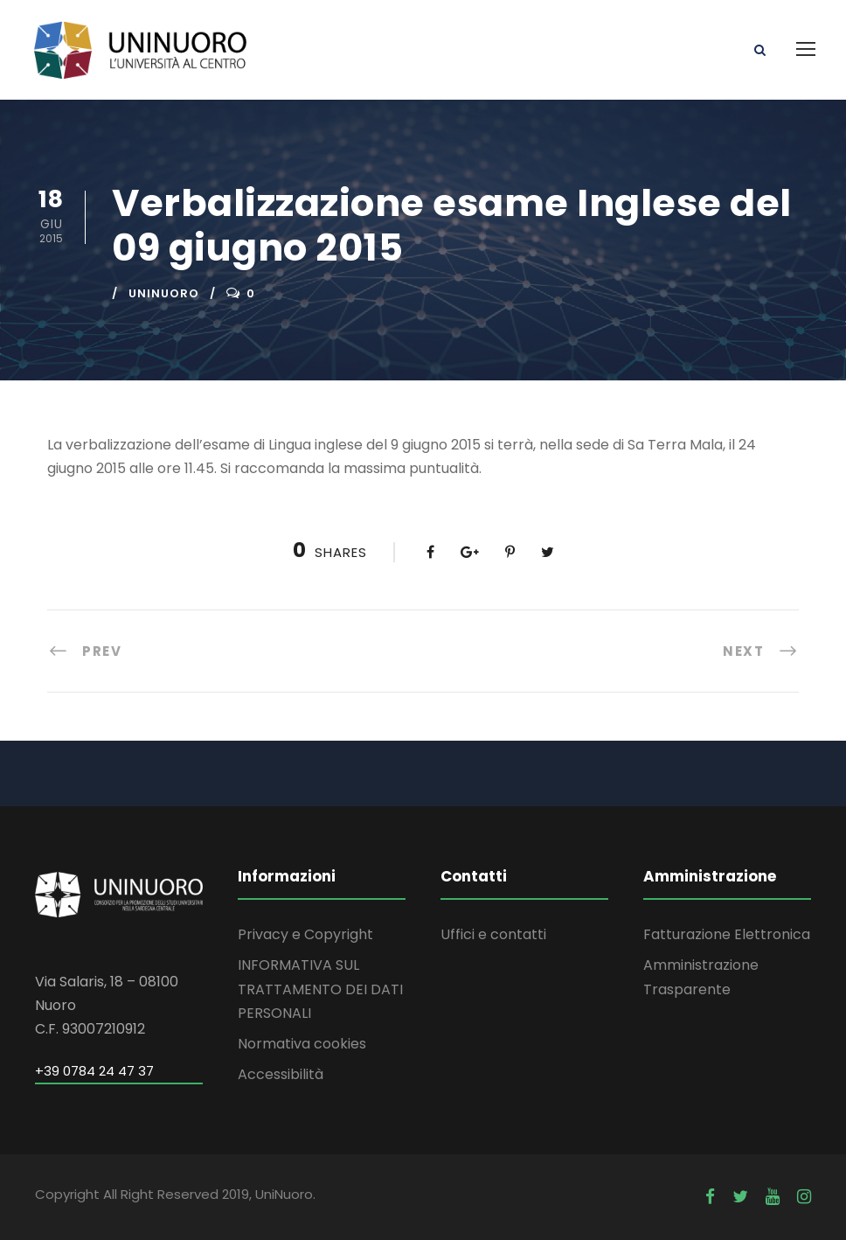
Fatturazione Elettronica (726, 934)
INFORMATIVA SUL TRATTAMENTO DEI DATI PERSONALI (320, 988)
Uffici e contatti (493, 934)
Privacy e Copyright (305, 934)
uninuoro (163, 293)
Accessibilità (280, 1074)
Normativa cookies (302, 1044)
